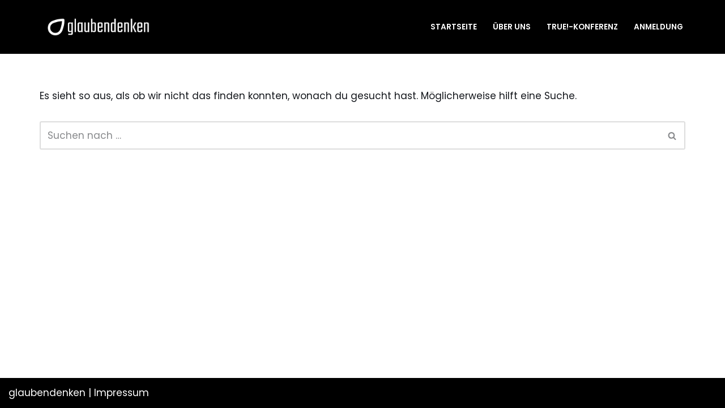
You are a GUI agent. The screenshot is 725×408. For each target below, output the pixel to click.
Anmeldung (658, 27)
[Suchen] (350, 135)
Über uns (512, 27)
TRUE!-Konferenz (582, 27)
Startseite (453, 27)
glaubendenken (47, 393)
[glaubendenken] (98, 27)
